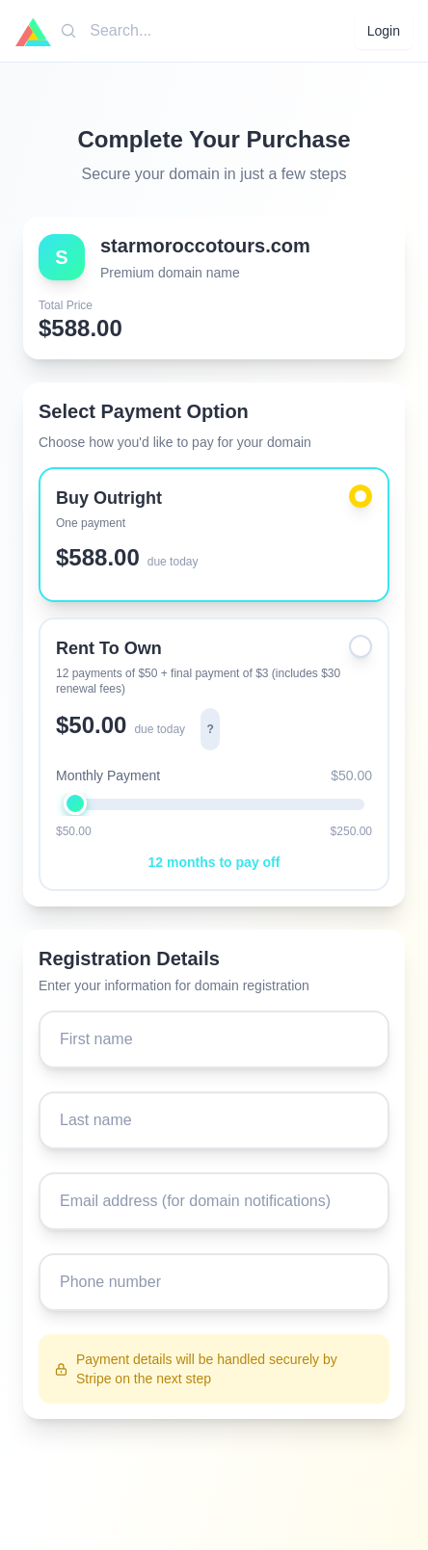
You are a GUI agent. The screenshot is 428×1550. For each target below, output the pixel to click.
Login (383, 31)
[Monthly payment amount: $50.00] (214, 803)
